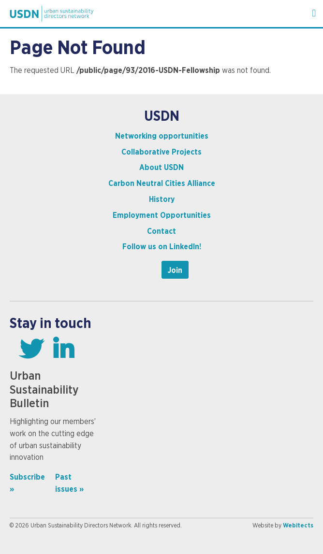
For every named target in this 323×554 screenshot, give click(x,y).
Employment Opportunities (162, 215)
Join (175, 270)
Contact (161, 231)
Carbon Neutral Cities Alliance (161, 183)
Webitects (298, 525)
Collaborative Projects (161, 152)
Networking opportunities (161, 136)
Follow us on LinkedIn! (161, 247)
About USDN (161, 167)
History (162, 199)
